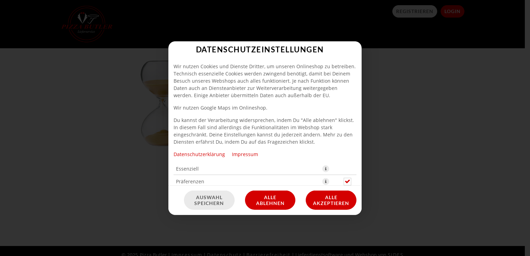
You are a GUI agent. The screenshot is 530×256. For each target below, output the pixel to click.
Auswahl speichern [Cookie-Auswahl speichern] (209, 200)
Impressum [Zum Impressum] (245, 154)
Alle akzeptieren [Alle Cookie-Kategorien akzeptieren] (331, 200)
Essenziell (187, 168)
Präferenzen (190, 181)
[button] (325, 168)
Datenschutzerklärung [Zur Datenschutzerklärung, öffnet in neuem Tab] (199, 154)
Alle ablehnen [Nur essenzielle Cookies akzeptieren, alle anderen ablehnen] (270, 200)
